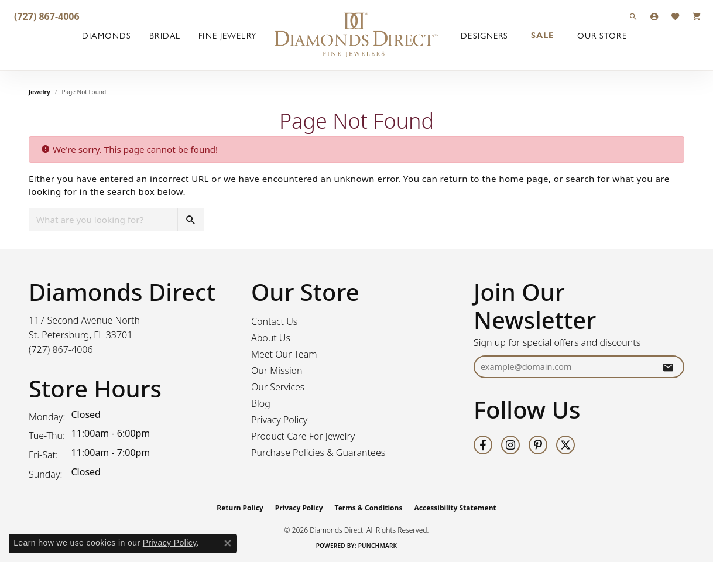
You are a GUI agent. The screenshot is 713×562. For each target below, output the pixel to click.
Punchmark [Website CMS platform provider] (377, 546)
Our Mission (277, 370)
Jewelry (39, 92)
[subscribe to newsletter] (668, 367)
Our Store (602, 35)
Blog (260, 403)
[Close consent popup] (227, 543)
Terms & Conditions (369, 508)
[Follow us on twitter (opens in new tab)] (565, 445)
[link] (46, 16)
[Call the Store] (61, 349)
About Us (270, 337)
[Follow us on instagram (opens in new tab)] (510, 445)
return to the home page (494, 178)
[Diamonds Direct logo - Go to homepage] (356, 35)
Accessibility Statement (455, 508)
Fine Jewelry (227, 35)
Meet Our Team (284, 354)
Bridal (164, 35)
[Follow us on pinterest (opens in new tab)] (538, 445)
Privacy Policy (279, 419)
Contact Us (274, 321)
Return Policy (240, 508)
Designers (484, 35)
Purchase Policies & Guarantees (318, 452)
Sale (542, 35)
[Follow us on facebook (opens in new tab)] (483, 445)
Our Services (277, 387)
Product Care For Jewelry (303, 436)
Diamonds (106, 35)
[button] (633, 16)
